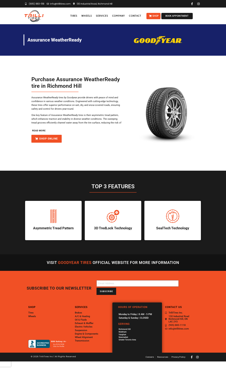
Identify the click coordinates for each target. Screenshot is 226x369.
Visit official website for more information (113, 262)
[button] (74, 16)
